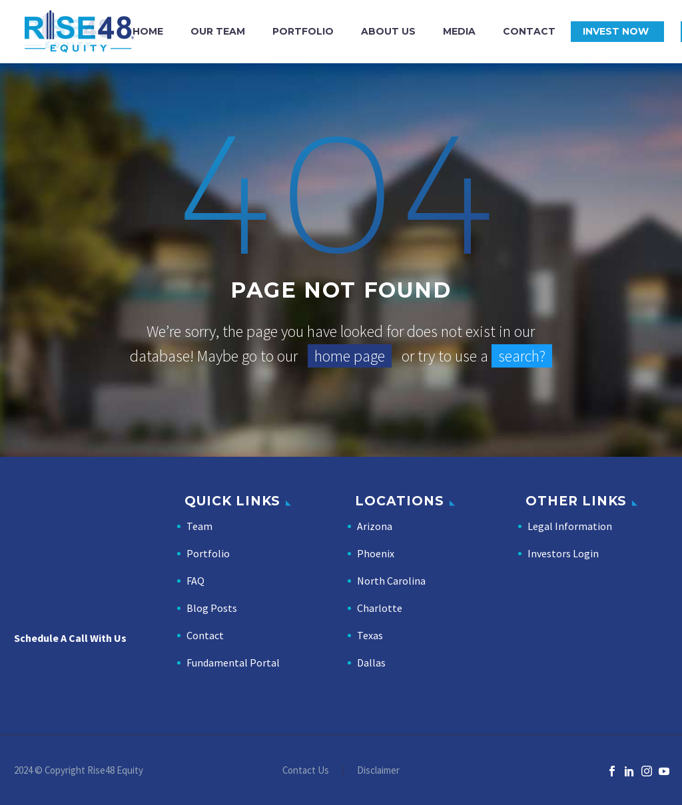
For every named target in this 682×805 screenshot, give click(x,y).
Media (459, 31)
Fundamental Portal (233, 662)
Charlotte (379, 608)
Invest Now (616, 31)
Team (199, 526)
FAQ (195, 580)
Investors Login (563, 553)
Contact (529, 31)
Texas (370, 635)
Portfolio (303, 31)
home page (349, 356)
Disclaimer (378, 771)
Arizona (374, 526)
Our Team (217, 31)
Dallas (371, 662)
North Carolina (391, 580)
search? (521, 356)
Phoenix (375, 553)
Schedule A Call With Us (70, 638)
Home (148, 31)
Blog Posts (211, 608)
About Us (388, 31)
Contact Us (305, 771)
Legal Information (569, 526)
